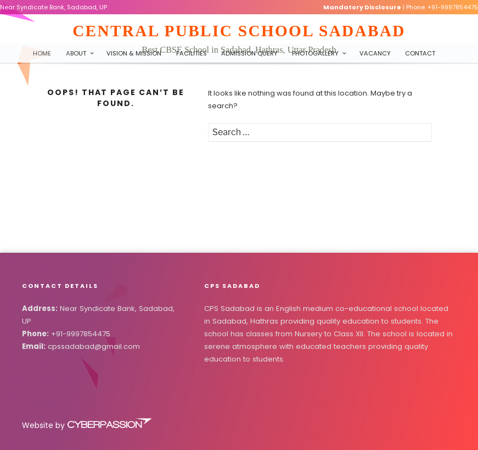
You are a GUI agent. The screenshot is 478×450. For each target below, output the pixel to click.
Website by (87, 425)
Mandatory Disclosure (362, 7)
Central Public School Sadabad (239, 31)
